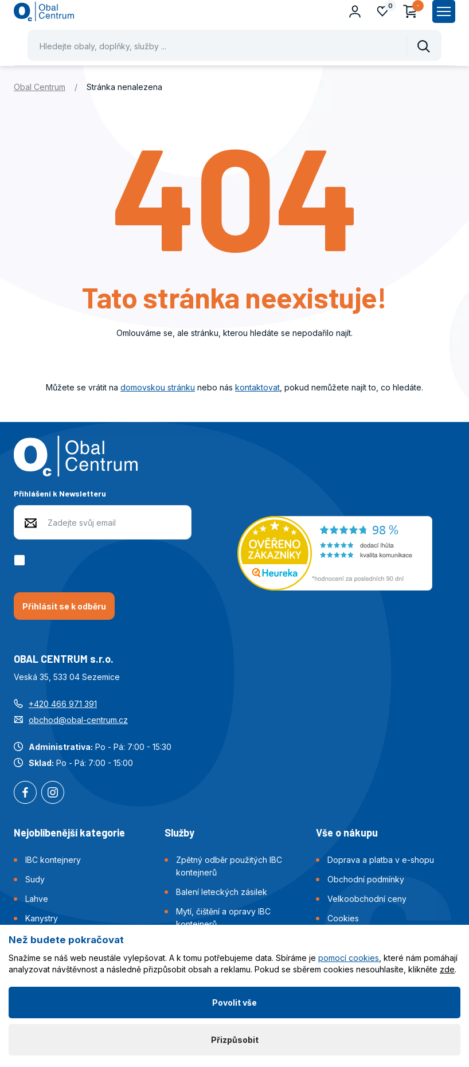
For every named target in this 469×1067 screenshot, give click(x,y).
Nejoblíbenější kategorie (69, 832)
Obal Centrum (39, 87)
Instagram (52, 793)
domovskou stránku (157, 387)
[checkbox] (21, 560)
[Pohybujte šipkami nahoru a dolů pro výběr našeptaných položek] (234, 45)
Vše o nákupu (347, 832)
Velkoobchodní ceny (367, 899)
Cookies (343, 918)
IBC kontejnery (53, 860)
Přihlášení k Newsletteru (60, 493)
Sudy (35, 879)
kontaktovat (257, 387)
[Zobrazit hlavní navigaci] (443, 11)
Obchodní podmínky (365, 879)
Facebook (25, 793)
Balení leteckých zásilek (221, 892)
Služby (179, 832)
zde (447, 969)
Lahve (36, 899)
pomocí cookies (348, 958)
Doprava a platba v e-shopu (380, 860)
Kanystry (41, 918)
